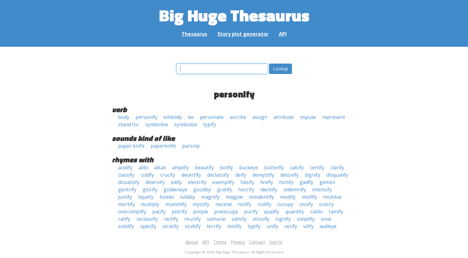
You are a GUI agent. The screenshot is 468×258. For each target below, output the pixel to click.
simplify (306, 219)
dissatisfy (128, 182)
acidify (125, 167)
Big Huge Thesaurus (234, 15)
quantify (294, 211)
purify (251, 211)
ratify (124, 219)
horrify (246, 189)
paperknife (163, 145)
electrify (197, 182)
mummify (176, 204)
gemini (327, 182)
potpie (200, 211)
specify (148, 226)
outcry (326, 204)
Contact (257, 242)
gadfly (306, 182)
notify (244, 204)
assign (259, 117)
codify (147, 174)
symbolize (185, 124)
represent (333, 117)
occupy (285, 204)
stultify (193, 226)
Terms (219, 242)
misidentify (261, 197)
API (283, 34)
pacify (159, 211)
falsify (247, 182)
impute (308, 117)
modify (288, 197)
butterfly (274, 167)
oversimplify (132, 211)
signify (283, 219)
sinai (326, 219)
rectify (171, 219)
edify (176, 182)
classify (126, 174)
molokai (332, 197)
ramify (336, 211)
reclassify (147, 219)
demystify (263, 174)
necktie (223, 204)
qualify (271, 211)
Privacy (238, 242)
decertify (191, 174)
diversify (155, 182)
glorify (149, 189)
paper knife (131, 145)
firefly (266, 182)
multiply (150, 204)
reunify (192, 219)
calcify (297, 167)
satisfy (239, 219)
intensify (322, 189)
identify (268, 189)
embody (173, 117)
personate (212, 117)
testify (234, 226)
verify (290, 226)
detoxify (289, 174)
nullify (264, 204)
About (191, 242)
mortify (126, 204)
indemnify (294, 189)
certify (317, 167)
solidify (126, 226)
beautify (204, 167)
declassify (218, 174)
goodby (202, 189)
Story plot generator (243, 34)
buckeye (248, 167)
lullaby (187, 197)
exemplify (223, 182)
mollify (309, 197)
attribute (283, 117)
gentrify (127, 189)
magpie (234, 197)
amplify (180, 167)
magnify (210, 197)
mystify (201, 204)
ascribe (238, 117)
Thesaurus (194, 34)
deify (240, 174)
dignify (312, 174)
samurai (216, 219)
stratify (170, 226)
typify (209, 124)
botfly (226, 167)
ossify (306, 204)
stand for (128, 124)
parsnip (191, 145)
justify (125, 197)
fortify (286, 182)
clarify (337, 167)
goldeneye (175, 189)
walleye (328, 226)
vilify (308, 226)
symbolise (156, 124)
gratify (224, 189)
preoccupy (226, 211)
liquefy (145, 197)
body (123, 117)
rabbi (316, 211)
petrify (179, 211)
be (191, 117)
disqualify (337, 174)
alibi (143, 167)
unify (272, 226)
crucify (167, 174)
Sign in (276, 242)
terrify (214, 226)
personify (146, 117)
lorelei (167, 197)
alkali (160, 167)
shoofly (261, 219)
